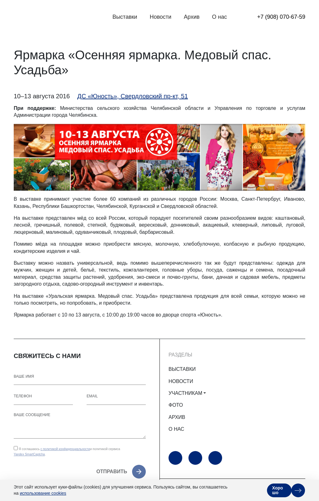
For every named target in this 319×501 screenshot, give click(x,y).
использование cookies (43, 493)
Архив (191, 17)
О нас (219, 17)
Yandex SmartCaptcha (29, 454)
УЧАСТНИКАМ (185, 393)
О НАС (176, 429)
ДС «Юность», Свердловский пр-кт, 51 (132, 96)
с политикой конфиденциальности (65, 449)
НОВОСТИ (181, 381)
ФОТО (176, 405)
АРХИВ (177, 417)
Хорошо (277, 490)
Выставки (124, 17)
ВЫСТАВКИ (182, 369)
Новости (160, 17)
